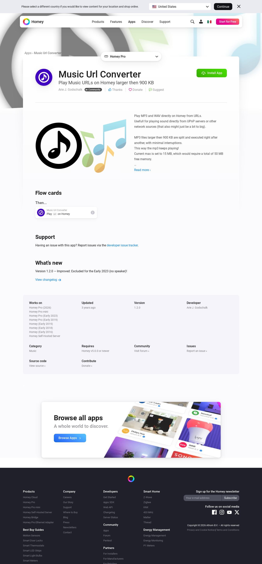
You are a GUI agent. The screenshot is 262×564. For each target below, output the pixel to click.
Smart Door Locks (33, 540)
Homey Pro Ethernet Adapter (38, 522)
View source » (37, 365)
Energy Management (154, 535)
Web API (108, 507)
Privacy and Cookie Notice (201, 530)
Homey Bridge (30, 517)
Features (116, 25)
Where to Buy (70, 512)
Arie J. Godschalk (197, 307)
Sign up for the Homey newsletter (217, 491)
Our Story (68, 502)
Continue (223, 7)
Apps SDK (108, 502)
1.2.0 (137, 307)
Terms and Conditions (227, 530)
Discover (147, 25)
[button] (180, 6)
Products (98, 25)
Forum (106, 535)
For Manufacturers (113, 558)
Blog (65, 517)
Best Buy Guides (33, 530)
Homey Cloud (30, 497)
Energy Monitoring (153, 540)
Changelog (109, 512)
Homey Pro (29, 502)
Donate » (87, 365)
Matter (147, 517)
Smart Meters (30, 560)
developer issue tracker (122, 245)
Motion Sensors (31, 535)
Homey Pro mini (31, 507)
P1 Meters (149, 545)
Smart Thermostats (33, 545)
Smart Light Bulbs (32, 555)
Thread (147, 522)
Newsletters (69, 527)
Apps (131, 25)
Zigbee (147, 502)
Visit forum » (141, 350)
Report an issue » (197, 350)
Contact (67, 532)
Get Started (109, 497)
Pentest (107, 540)
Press (66, 522)
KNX (145, 507)
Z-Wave (147, 497)
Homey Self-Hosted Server (37, 512)
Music (32, 350)
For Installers (110, 553)
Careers (67, 497)
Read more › (142, 170)
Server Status (110, 517)
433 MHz (148, 512)
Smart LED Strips (32, 550)
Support (164, 25)
